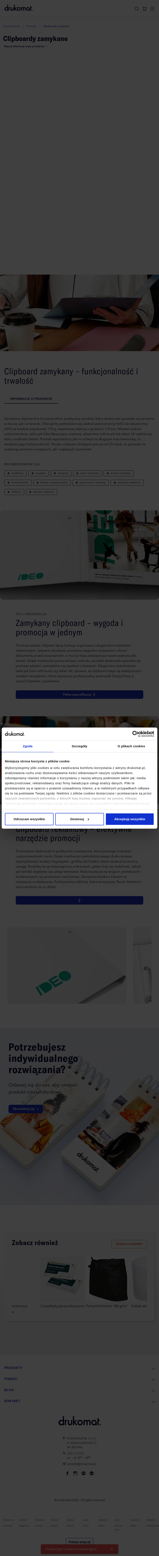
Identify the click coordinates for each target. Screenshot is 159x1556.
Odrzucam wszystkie (29, 819)
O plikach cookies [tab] (131, 746)
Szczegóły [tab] (79, 746)
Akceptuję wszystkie (129, 819)
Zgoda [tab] (28, 746)
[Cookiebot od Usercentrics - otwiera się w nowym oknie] (135, 734)
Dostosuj (79, 819)
